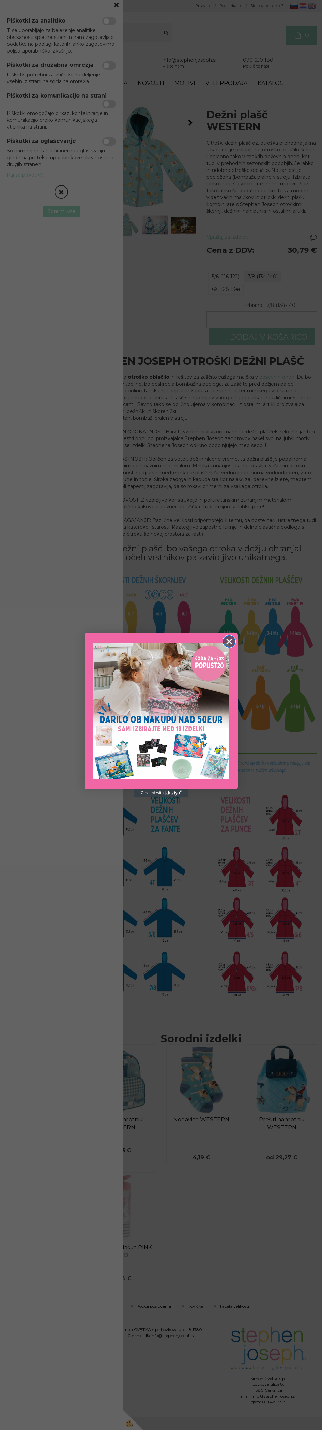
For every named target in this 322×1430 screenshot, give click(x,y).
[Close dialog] (229, 641)
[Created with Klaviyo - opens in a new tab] (161, 793)
